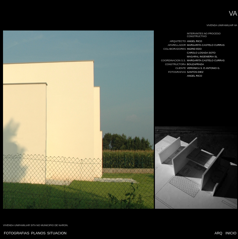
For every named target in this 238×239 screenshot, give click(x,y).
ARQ (218, 233)
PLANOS (38, 233)
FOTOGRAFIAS (16, 233)
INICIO (230, 233)
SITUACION (57, 233)
